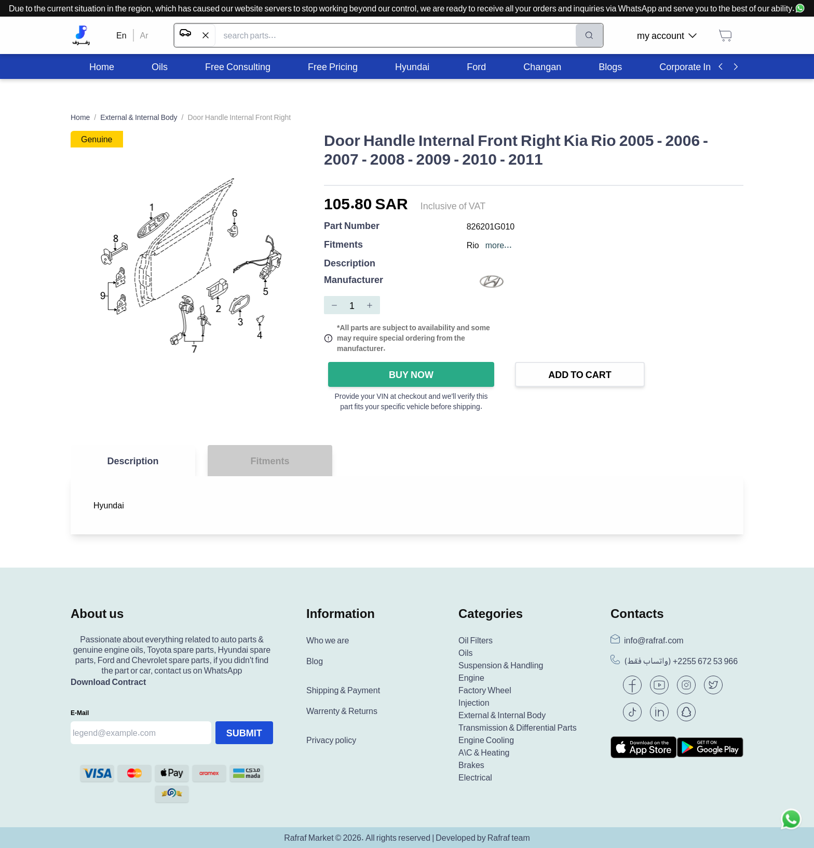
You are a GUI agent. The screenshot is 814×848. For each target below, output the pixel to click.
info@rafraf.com (654, 640)
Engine (471, 677)
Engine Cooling (486, 740)
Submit (244, 732)
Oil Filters (475, 640)
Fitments (343, 245)
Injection (474, 702)
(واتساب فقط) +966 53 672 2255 (681, 661)
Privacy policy (331, 740)
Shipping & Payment (343, 690)
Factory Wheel (484, 690)
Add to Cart (580, 374)
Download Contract (108, 682)
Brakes (471, 765)
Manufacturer (353, 280)
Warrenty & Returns (341, 711)
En (121, 35)
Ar (144, 35)
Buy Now (411, 374)
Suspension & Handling (500, 665)
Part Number (351, 226)
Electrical (475, 777)
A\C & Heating (484, 752)
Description (349, 263)
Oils (465, 653)
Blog (314, 661)
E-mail (80, 713)
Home (80, 117)
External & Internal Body (138, 117)
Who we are (327, 640)
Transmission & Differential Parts (517, 727)
